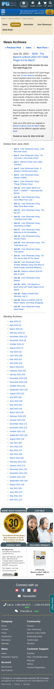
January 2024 (17, 374)
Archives (16, 24)
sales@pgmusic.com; (24, 681)
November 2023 (18, 382)
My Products (7, 670)
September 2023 (19, 390)
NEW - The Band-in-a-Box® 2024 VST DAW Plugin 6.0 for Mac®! (30, 57)
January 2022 (17, 465)
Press (3, 633)
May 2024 (16, 359)
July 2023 (16, 397)
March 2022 (17, 458)
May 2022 (16, 450)
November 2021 (18, 473)
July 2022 (16, 443)
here (15, 131)
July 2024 (16, 352)
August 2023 (17, 393)
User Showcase (44, 24)
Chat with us (26, 611)
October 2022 (17, 431)
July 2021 (16, 488)
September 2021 (19, 481)
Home (3, 19)
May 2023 (16, 405)
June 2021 (16, 492)
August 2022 (17, 439)
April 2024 (16, 363)
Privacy (17, 684)
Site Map (26, 684)
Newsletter (28, 24)
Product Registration (36, 667)
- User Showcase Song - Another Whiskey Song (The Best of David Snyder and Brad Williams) (29, 265)
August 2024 (16, 348)
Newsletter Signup (9, 657)
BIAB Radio (8, 30)
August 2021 (17, 484)
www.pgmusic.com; (8, 681)
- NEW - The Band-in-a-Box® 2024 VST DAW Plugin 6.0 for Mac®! (29, 287)
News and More (14, 19)
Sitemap (5, 643)
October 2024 (17, 344)
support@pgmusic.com (9, 570)
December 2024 (18, 336)
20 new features (27, 75)
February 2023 (18, 416)
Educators (6, 640)
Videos (30, 664)
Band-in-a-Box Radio (36, 633)
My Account (6, 667)
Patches (30, 653)
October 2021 (17, 477)
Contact (4, 629)
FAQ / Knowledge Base (37, 657)
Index (28, 47)
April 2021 (16, 500)
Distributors (6, 636)
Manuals (31, 660)
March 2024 (17, 367)
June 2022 (16, 446)
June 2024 (16, 355)
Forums (30, 626)
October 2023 (17, 386)
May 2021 (16, 496)
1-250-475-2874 (39, 13)
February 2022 (18, 462)
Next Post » (43, 47)
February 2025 (17, 333)
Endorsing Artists (34, 636)
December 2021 (18, 469)
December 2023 (18, 378)
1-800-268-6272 (27, 13)
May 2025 (15, 321)
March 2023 (17, 412)
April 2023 (16, 409)
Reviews (31, 643)
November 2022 (18, 428)
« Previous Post (13, 47)
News (5, 24)
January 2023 (17, 420)
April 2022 (16, 454)
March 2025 (16, 329)
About (4, 626)
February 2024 (18, 371)
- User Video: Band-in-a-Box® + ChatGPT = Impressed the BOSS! (28, 190)
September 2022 (19, 435)
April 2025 (15, 325)
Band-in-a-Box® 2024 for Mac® (26, 126)
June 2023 (16, 401)
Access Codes (13, 565)
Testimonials (32, 640)
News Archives (28, 19)
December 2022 (18, 424)
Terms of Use (6, 684)
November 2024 (18, 340)
